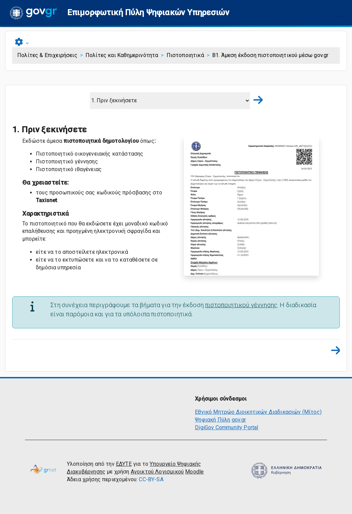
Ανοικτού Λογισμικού (157, 471)
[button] (148, 13)
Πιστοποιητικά (185, 55)
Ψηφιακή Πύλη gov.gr (220, 419)
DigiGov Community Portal (226, 427)
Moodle (194, 471)
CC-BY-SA (151, 479)
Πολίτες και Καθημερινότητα (121, 55)
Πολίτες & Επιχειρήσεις (47, 55)
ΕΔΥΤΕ (124, 464)
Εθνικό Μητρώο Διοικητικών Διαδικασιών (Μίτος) (258, 412)
